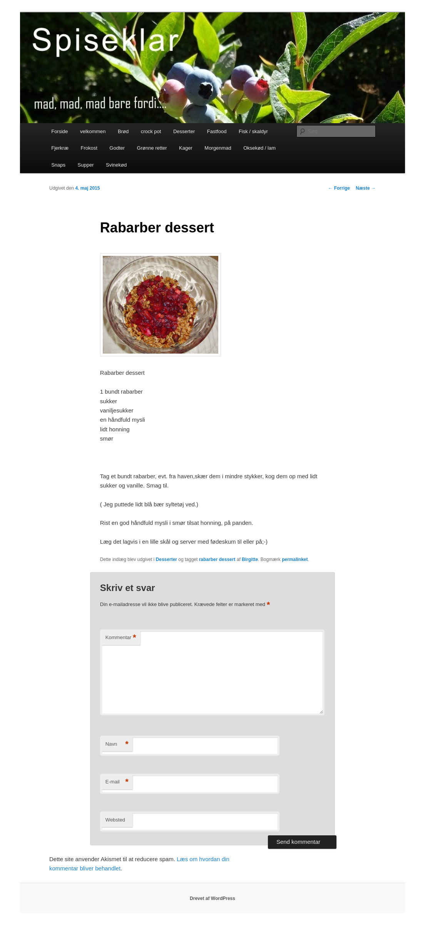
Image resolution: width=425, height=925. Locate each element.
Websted (115, 820)
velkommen (92, 131)
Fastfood (217, 131)
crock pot (151, 131)
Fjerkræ (60, 148)
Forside (59, 131)
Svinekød (116, 165)
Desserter (184, 131)
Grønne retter (152, 148)
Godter (117, 148)
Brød (123, 131)
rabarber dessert (217, 559)
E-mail (117, 782)
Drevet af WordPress (212, 898)
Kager (185, 148)
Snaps (58, 165)
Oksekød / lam (259, 148)
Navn (117, 744)
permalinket (295, 559)
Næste (366, 188)
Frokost (88, 148)
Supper (86, 165)
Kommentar (120, 637)
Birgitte (250, 559)
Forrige (339, 188)
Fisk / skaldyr (253, 131)
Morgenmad (217, 148)
